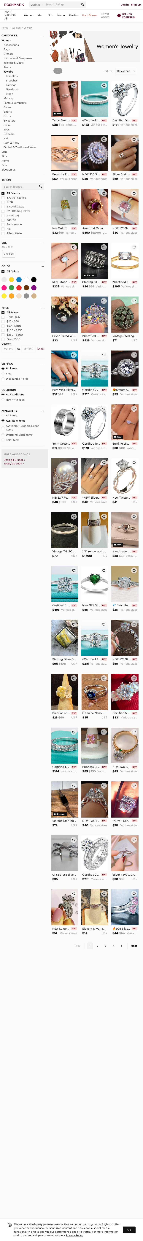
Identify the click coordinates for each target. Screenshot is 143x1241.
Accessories (11, 45)
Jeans (7, 67)
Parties (73, 15)
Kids (50, 15)
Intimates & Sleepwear (18, 58)
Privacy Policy (74, 1235)
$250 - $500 (12, 334)
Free (6, 373)
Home (61, 15)
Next (134, 945)
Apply (40, 349)
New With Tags (13, 399)
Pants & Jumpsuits (15, 102)
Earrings (11, 85)
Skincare (9, 134)
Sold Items (10, 440)
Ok (129, 1230)
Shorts (8, 111)
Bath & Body (11, 143)
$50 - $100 (11, 326)
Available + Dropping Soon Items (20, 427)
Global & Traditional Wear (20, 147)
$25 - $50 (10, 321)
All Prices (10, 312)
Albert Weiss (11, 233)
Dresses (9, 53)
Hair (6, 138)
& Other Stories (13, 197)
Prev (78, 945)
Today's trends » (14, 463)
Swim (7, 125)
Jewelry (28, 27)
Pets (4, 165)
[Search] (62, 4)
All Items (9, 368)
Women (28, 15)
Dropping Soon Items (17, 434)
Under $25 (10, 317)
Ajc (6, 228)
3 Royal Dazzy (12, 206)
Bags (7, 49)
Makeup (9, 98)
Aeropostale (11, 224)
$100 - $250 (12, 330)
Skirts (7, 116)
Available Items (13, 420)
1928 (7, 202)
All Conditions (12, 394)
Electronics (8, 169)
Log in (125, 4)
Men (40, 15)
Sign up (136, 4)
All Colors (10, 271)
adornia (8, 220)
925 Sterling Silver (15, 211)
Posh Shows (89, 15)
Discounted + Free (15, 378)
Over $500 (10, 339)
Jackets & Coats (14, 62)
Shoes (7, 107)
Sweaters (9, 120)
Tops (7, 129)
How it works (105, 16)
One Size (9, 253)
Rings (9, 94)
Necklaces (12, 89)
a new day (10, 215)
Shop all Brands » (15, 459)
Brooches (12, 80)
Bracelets (12, 76)
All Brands (10, 193)
